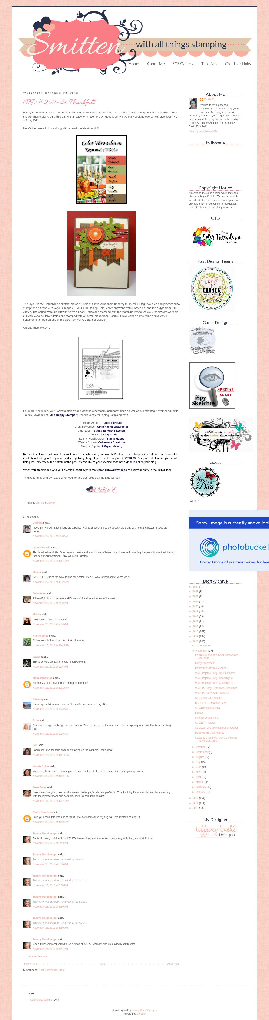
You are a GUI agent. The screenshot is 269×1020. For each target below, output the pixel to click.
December (202, 645)
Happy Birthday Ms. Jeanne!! (211, 668)
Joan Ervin (39, 787)
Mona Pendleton (43, 678)
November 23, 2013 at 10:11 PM (51, 754)
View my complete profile (203, 131)
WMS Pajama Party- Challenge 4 (214, 682)
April (199, 777)
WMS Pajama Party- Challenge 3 (214, 678)
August (200, 757)
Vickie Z (209, 99)
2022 (196, 596)
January (201, 791)
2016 (196, 626)
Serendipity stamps (41, 999)
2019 (196, 611)
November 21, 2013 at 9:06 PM (50, 666)
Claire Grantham (43, 812)
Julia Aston (39, 593)
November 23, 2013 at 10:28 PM (51, 775)
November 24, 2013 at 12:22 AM (51, 800)
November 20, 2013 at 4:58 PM (50, 603)
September (202, 752)
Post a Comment (38, 956)
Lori (35, 745)
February (201, 787)
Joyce (36, 656)
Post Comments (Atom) (52, 969)
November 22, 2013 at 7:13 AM (50, 708)
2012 (196, 798)
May (198, 771)
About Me (156, 63)
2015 (196, 631)
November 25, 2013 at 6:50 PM (50, 864)
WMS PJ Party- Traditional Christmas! (216, 688)
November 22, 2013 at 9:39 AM (50, 733)
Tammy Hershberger (45, 833)
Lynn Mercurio (41, 547)
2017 (196, 621)
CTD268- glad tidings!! (207, 707)
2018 (196, 616)
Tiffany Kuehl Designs (144, 1010)
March (200, 781)
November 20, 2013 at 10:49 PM (51, 645)
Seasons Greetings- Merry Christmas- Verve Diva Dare (216, 739)
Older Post (173, 963)
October (201, 747)
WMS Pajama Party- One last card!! (215, 673)
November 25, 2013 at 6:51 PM (50, 948)
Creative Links (238, 63)
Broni (36, 720)
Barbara (37, 522)
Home (133, 63)
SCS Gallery (182, 63)
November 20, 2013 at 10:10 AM (51, 560)
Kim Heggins (40, 635)
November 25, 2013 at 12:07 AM (51, 821)
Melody (37, 614)
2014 (196, 636)
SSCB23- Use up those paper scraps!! (216, 727)
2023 (196, 591)
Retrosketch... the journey (209, 732)
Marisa (37, 572)
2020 (196, 606)
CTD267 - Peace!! (205, 722)
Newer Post (30, 963)
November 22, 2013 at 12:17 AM (51, 687)
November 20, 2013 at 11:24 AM (51, 581)
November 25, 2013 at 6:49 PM (50, 843)
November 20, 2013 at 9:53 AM (50, 535)
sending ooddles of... (207, 717)
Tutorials (209, 63)
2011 (196, 803)
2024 (196, 586)
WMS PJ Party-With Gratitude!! (212, 692)
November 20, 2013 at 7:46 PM (50, 624)
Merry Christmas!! (205, 663)
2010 (196, 808)
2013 (196, 641)
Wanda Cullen (41, 766)
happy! (199, 712)
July (198, 762)
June (199, 767)
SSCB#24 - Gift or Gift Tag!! (210, 702)
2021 (196, 601)
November (202, 650)
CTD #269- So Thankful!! (209, 698)
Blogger (141, 1013)
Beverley (38, 699)
